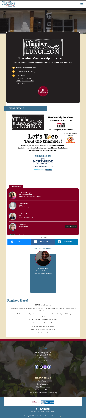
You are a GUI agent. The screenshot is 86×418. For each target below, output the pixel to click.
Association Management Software (43, 410)
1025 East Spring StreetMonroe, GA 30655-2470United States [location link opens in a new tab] (25, 80)
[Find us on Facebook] (36, 367)
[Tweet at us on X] (41, 367)
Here (23, 300)
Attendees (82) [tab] (16, 186)
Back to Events (11, 31)
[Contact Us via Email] (49, 367)
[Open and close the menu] (49, 4)
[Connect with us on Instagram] (45, 367)
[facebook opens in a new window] (43, 242)
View (71, 226)
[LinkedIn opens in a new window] (66, 242)
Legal (60, 416)
